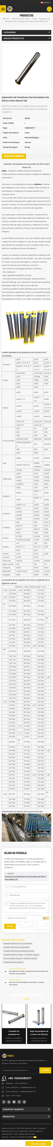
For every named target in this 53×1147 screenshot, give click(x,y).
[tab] (14, 156)
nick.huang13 (16, 1096)
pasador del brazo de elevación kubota (19, 951)
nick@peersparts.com (28, 1087)
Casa (6, 19)
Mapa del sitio (7, 1134)
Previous (2, 1023)
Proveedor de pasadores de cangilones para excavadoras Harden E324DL (13, 1033)
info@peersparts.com (28, 1092)
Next (50, 1023)
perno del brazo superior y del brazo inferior (20, 958)
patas (34, 19)
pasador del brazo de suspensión (16, 947)
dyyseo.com (14, 1137)
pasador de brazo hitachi (13, 962)
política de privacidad (27, 1134)
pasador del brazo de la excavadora (18, 943)
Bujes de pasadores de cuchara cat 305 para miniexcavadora (39, 1033)
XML (15, 1134)
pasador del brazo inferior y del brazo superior (21, 955)
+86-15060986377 (19, 1078)
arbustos (37, 184)
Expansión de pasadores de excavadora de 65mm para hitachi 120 (25, 878)
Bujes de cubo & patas (21, 19)
